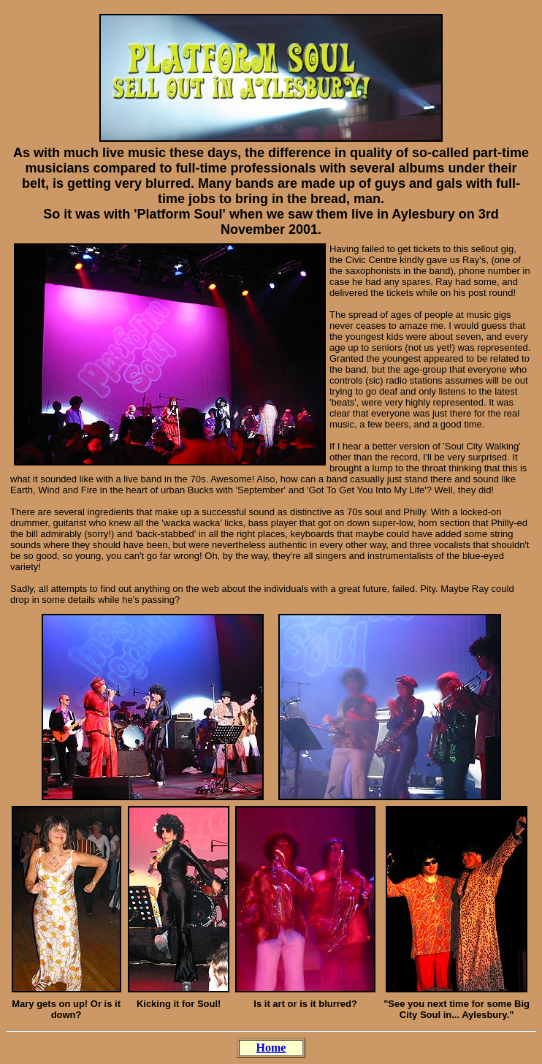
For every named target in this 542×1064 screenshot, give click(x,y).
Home (271, 1047)
